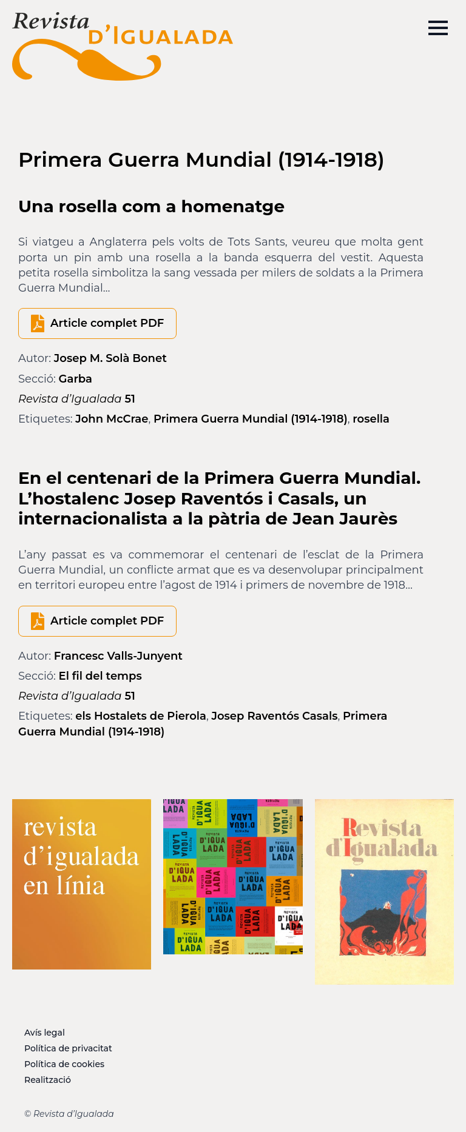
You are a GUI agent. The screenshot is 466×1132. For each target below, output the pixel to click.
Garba (75, 379)
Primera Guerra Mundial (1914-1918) (251, 419)
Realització (47, 1079)
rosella (371, 419)
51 (76, 399)
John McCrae (111, 419)
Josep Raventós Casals (275, 716)
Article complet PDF (107, 323)
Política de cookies (64, 1064)
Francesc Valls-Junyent (118, 656)
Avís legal (44, 1032)
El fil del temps (100, 676)
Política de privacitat (68, 1048)
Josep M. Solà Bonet (110, 358)
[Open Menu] (438, 28)
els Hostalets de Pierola (140, 716)
